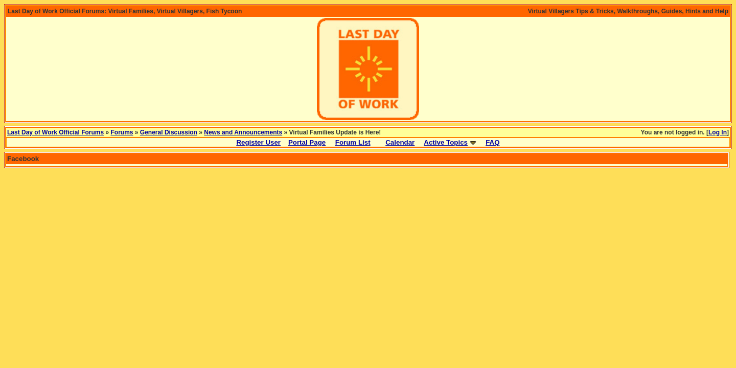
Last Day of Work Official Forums (55, 132)
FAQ (492, 142)
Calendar (400, 142)
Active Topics (446, 142)
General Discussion (168, 132)
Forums (122, 132)
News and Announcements (243, 132)
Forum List (353, 142)
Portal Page (307, 142)
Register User (258, 142)
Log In (717, 132)
